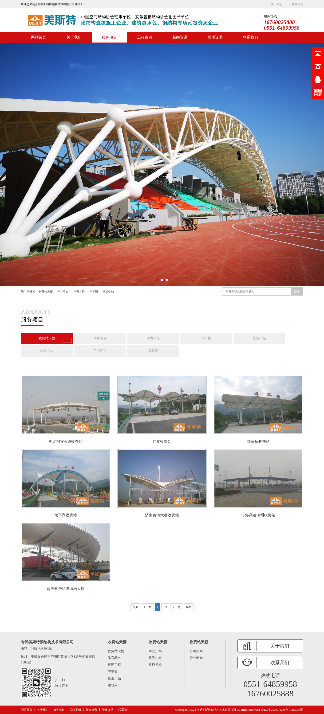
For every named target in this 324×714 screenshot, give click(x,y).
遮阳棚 (153, 351)
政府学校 (155, 665)
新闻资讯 (179, 37)
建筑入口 (46, 351)
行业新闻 (196, 658)
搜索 (297, 291)
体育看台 (63, 291)
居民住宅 (155, 658)
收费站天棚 (46, 291)
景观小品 (108, 291)
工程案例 (144, 37)
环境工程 (79, 291)
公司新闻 (196, 651)
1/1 (165, 607)
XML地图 (297, 709)
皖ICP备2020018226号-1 (276, 709)
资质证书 (215, 37)
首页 (135, 607)
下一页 (176, 607)
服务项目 (109, 37)
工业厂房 (100, 351)
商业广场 (155, 651)
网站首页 (38, 37)
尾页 (189, 607)
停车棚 (93, 291)
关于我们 (276, 4)
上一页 (147, 607)
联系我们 (297, 4)
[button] (157, 280)
